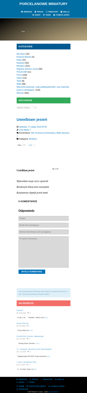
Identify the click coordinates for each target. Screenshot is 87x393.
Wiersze (20, 93)
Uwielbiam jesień (32, 119)
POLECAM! (22, 72)
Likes (32, 145)
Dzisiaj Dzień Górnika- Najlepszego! (30, 336)
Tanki (19, 81)
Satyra (19, 78)
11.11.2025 (22, 351)
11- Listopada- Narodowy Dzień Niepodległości (34, 349)
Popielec (20, 310)
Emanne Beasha (24, 57)
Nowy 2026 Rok (23, 323)
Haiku (19, 60)
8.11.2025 (22, 364)
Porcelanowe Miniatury (43, 4)
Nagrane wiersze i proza (27, 69)
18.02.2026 (22, 313)
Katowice (21, 63)
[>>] (45, 317)
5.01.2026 (22, 326)
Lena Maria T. (53, 392)
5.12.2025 (22, 339)
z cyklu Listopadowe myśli (26, 362)
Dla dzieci (21, 54)
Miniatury (21, 66)
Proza (19, 75)
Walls (19, 84)
